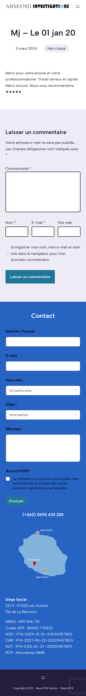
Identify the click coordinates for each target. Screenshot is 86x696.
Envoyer (16, 501)
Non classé (56, 48)
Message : (15, 429)
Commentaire (18, 168)
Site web (65, 222)
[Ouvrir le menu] (77, 6)
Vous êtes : (16, 380)
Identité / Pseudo (22, 331)
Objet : (13, 404)
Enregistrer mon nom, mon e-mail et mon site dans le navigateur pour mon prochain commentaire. (45, 253)
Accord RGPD (19, 471)
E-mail (38, 222)
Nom (11, 222)
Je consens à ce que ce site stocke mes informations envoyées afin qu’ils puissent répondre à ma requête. (46, 483)
